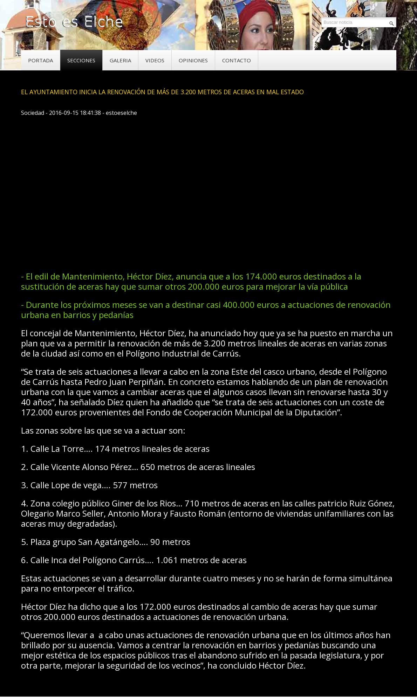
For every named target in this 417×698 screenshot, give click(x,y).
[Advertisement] (148, 243)
